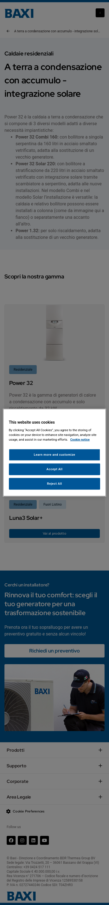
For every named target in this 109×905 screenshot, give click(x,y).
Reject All (54, 484)
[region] (54, 452)
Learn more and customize (54, 455)
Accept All (54, 469)
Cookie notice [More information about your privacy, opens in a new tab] (80, 439)
